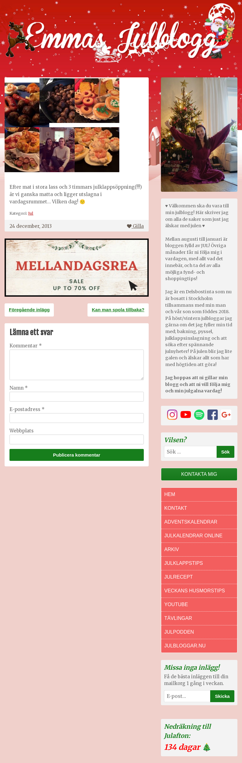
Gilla (135, 226)
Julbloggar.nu (185, 645)
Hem (169, 494)
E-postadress (27, 409)
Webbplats (21, 431)
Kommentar (25, 346)
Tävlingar (178, 618)
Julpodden (179, 632)
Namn (18, 388)
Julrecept (178, 577)
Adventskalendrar (190, 521)
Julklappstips (183, 563)
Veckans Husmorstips (194, 590)
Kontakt (175, 508)
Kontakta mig (199, 474)
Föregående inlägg (29, 309)
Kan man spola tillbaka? (118, 309)
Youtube (176, 604)
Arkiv (171, 549)
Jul (30, 213)
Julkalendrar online (193, 535)
